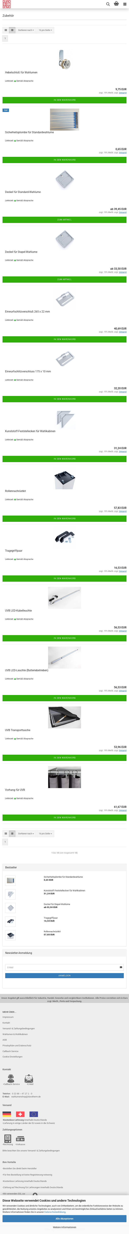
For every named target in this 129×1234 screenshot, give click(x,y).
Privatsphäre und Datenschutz (17, 1045)
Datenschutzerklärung (54, 1212)
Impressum (8, 1017)
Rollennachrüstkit (15, 491)
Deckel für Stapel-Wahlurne (21, 251)
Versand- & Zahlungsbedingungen (19, 1028)
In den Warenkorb (65, 100)
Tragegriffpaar (13, 550)
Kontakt (6, 1023)
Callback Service (10, 1051)
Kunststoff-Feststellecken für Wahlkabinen (30, 431)
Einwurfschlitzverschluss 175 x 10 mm (28, 371)
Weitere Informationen (64, 1227)
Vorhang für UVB (15, 789)
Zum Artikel (64, 220)
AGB (5, 1040)
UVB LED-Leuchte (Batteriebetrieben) (26, 670)
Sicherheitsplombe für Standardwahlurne (29, 132)
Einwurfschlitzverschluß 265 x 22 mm (27, 311)
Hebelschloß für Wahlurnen (21, 72)
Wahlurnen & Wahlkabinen (15, 1034)
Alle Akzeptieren (64, 1218)
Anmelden (65, 975)
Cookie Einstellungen (12, 1056)
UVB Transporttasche (17, 730)
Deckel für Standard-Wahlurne (23, 192)
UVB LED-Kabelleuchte (18, 610)
